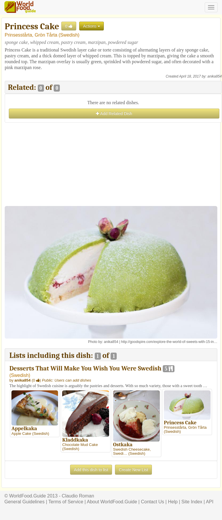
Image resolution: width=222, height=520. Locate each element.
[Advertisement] (113, 165)
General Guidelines (24, 501)
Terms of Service (65, 501)
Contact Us (152, 501)
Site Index (192, 501)
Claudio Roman (78, 495)
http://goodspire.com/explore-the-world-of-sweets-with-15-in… (169, 342)
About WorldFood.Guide (112, 501)
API (209, 501)
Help (173, 501)
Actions (91, 26)
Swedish (69, 34)
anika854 (214, 76)
